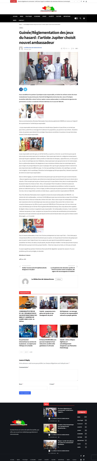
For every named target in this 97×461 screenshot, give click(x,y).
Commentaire (24, 367)
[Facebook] (81, 1)
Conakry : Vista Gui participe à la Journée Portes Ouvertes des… (66, 425)
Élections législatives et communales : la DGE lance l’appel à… (65, 409)
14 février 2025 (27, 49)
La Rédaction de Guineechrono (33, 47)
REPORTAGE (82, 440)
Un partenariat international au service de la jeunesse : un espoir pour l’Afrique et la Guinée (27, 343)
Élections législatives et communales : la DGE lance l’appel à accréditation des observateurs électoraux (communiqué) (44, 1)
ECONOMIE (46, 431)
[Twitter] (84, 1)
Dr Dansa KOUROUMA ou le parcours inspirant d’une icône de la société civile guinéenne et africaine (48, 343)
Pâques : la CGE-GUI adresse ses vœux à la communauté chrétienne (66, 442)
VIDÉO (82, 447)
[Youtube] (86, 1)
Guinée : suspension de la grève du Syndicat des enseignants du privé (47, 313)
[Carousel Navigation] (76, 1)
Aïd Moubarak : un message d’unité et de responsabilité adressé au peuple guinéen (69, 313)
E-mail (52, 384)
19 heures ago (52, 420)
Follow (59, 279)
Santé (82, 443)
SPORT (82, 430)
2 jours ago (52, 452)
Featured (82, 423)
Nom (21, 384)
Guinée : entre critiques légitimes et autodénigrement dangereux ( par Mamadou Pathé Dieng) (68, 344)
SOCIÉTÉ (82, 426)
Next (26, 352)
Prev (21, 352)
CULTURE (46, 447)
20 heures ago (52, 436)
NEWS (21, 27)
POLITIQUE (46, 415)
